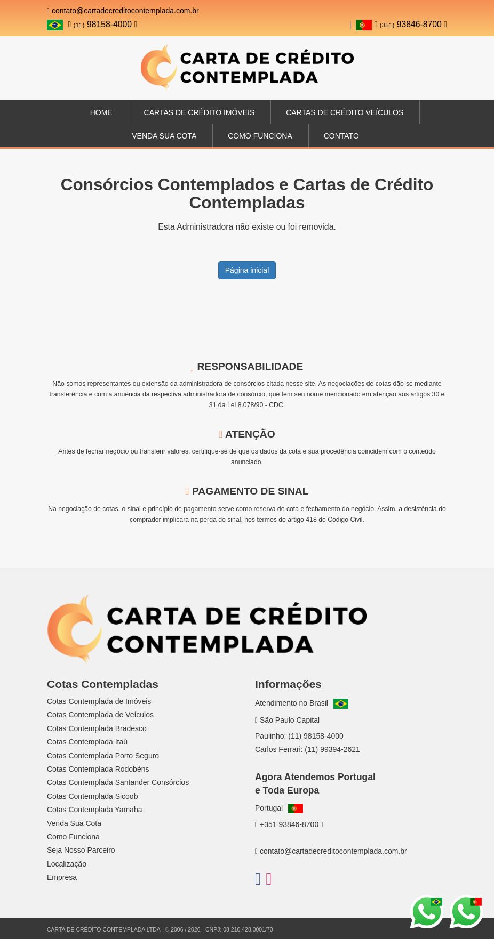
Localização (66, 864)
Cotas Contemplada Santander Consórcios (118, 782)
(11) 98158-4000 (316, 736)
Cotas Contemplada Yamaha (94, 809)
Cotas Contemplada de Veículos (100, 714)
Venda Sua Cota (74, 823)
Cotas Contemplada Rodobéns (98, 769)
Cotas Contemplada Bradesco (97, 728)
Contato (341, 136)
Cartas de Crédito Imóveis (199, 112)
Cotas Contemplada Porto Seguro (103, 755)
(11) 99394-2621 (332, 749)
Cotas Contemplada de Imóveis (99, 701)
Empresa (62, 877)
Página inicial (247, 270)
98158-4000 (102, 24)
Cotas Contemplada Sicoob (92, 796)
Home (101, 112)
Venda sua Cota (164, 136)
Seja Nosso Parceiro (81, 850)
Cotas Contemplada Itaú (87, 742)
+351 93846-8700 (289, 824)
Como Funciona (260, 136)
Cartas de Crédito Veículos (344, 112)
